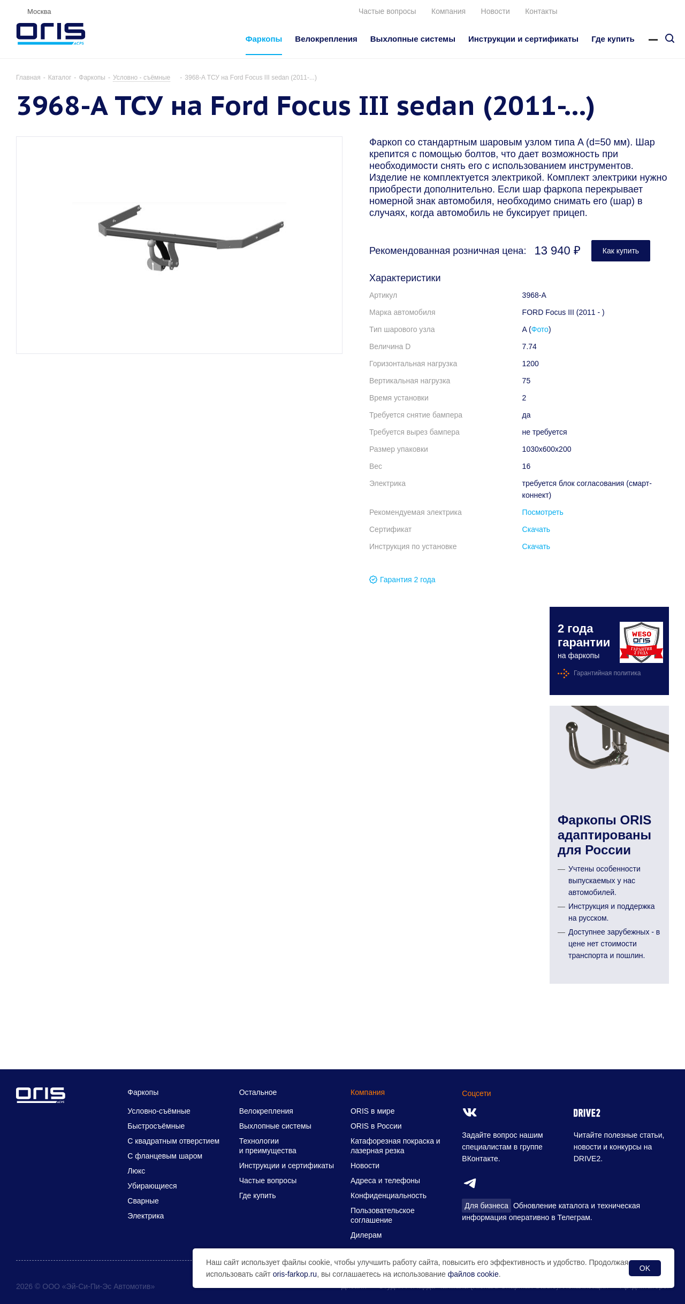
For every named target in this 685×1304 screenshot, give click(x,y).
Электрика (145, 1216)
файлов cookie (473, 1274)
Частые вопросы (387, 11)
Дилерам (366, 1235)
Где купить (257, 1195)
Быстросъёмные (156, 1126)
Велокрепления (266, 1111)
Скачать (536, 529)
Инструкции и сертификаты (286, 1165)
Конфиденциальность (389, 1195)
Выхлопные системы (275, 1126)
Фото (540, 329)
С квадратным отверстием (173, 1141)
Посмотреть (543, 512)
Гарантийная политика (607, 673)
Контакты (541, 11)
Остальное (258, 1092)
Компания (448, 11)
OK (645, 1268)
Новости (495, 11)
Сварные (143, 1201)
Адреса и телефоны (385, 1180)
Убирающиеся (152, 1186)
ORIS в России (376, 1126)
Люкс (136, 1171)
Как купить (621, 250)
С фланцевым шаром (164, 1156)
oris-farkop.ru (295, 1274)
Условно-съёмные (158, 1111)
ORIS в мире (372, 1111)
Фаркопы (142, 1092)
